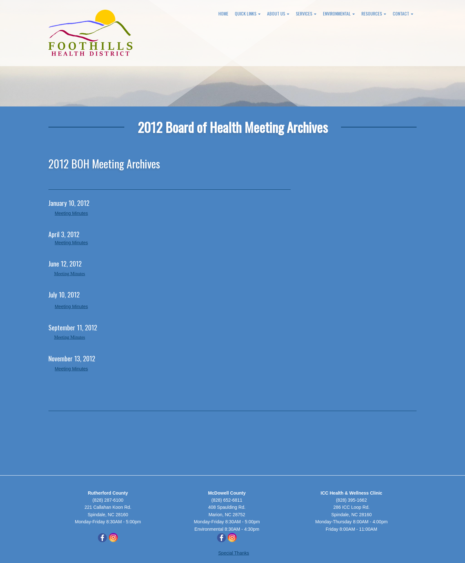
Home (223, 13)
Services (306, 13)
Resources (373, 13)
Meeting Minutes (71, 213)
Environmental (339, 13)
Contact (403, 13)
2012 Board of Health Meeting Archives (233, 127)
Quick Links (248, 13)
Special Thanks (233, 553)
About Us (278, 13)
